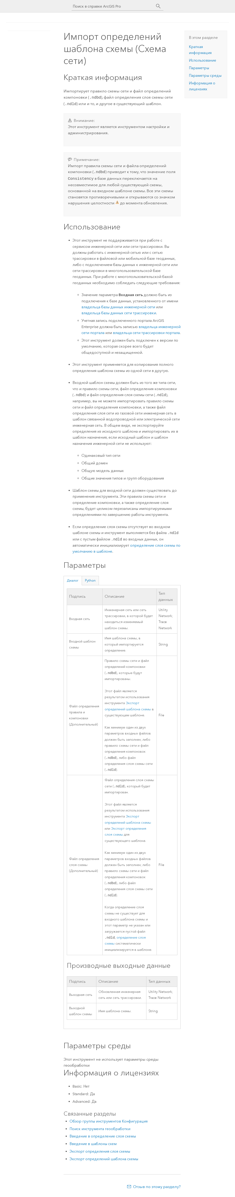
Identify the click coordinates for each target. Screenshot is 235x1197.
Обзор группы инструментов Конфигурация (109, 1122)
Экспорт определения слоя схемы (100, 1153)
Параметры (199, 68)
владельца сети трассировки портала (146, 331)
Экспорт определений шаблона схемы (104, 1160)
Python (90, 579)
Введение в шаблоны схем (93, 1145)
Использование (202, 60)
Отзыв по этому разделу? (157, 1188)
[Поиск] (158, 6)
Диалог (72, 579)
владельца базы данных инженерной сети (118, 305)
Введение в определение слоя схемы (103, 1137)
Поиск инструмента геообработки (100, 1130)
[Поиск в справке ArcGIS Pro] (113, 6)
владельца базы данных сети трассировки (118, 311)
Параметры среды (205, 75)
